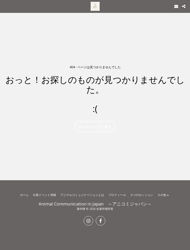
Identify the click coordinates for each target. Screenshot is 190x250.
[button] (5, 6)
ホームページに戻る (95, 126)
